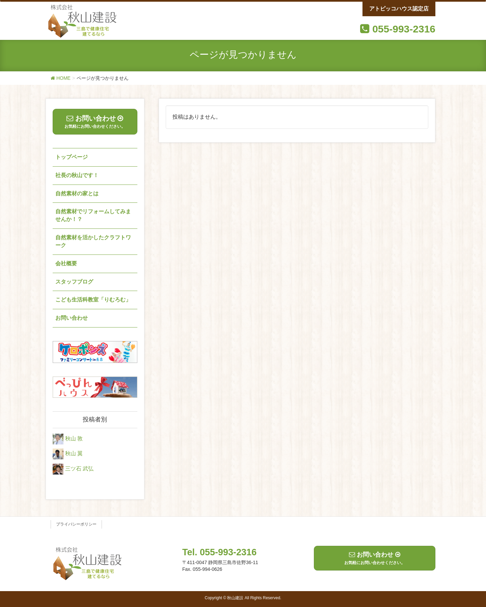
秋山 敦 (74, 438)
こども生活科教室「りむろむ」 (93, 299)
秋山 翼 (74, 454)
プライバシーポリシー (76, 524)
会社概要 (66, 263)
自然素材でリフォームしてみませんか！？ (93, 215)
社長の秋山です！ (77, 175)
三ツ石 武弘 (79, 468)
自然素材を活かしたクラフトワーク (93, 241)
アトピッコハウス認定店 (399, 8)
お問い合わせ (71, 318)
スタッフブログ (74, 282)
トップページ (71, 157)
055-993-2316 (403, 28)
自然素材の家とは (77, 193)
